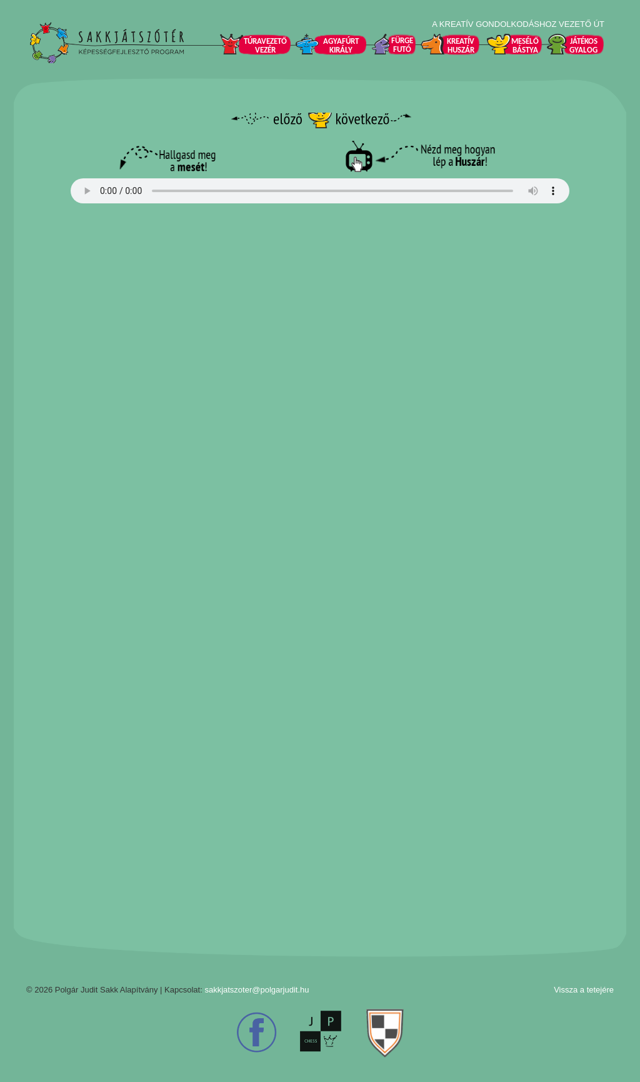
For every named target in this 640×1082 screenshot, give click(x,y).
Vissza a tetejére (584, 989)
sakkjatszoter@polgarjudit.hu (256, 989)
